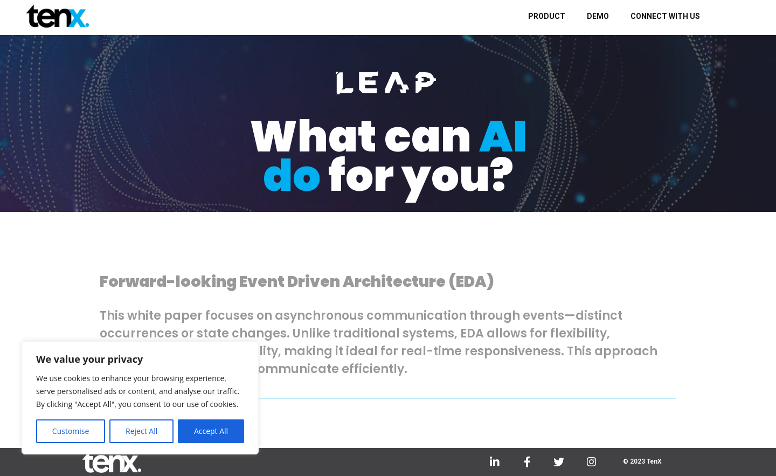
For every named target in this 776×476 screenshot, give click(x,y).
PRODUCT (546, 16)
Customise (70, 431)
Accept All (211, 431)
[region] (140, 397)
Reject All (141, 431)
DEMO (598, 16)
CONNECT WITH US (665, 16)
